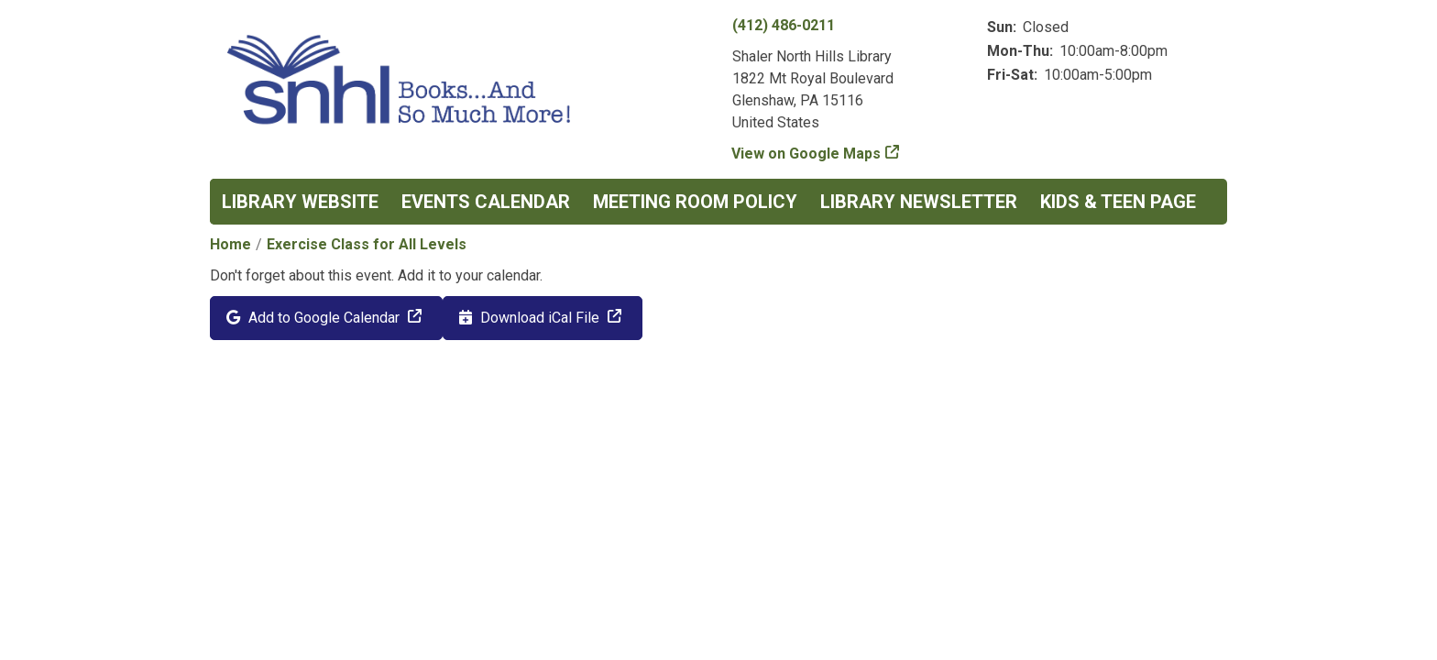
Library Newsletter (918, 202)
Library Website (300, 202)
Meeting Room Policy (695, 202)
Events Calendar (485, 202)
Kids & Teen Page (1118, 202)
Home (230, 244)
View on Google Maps (806, 153)
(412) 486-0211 (783, 25)
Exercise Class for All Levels (366, 244)
